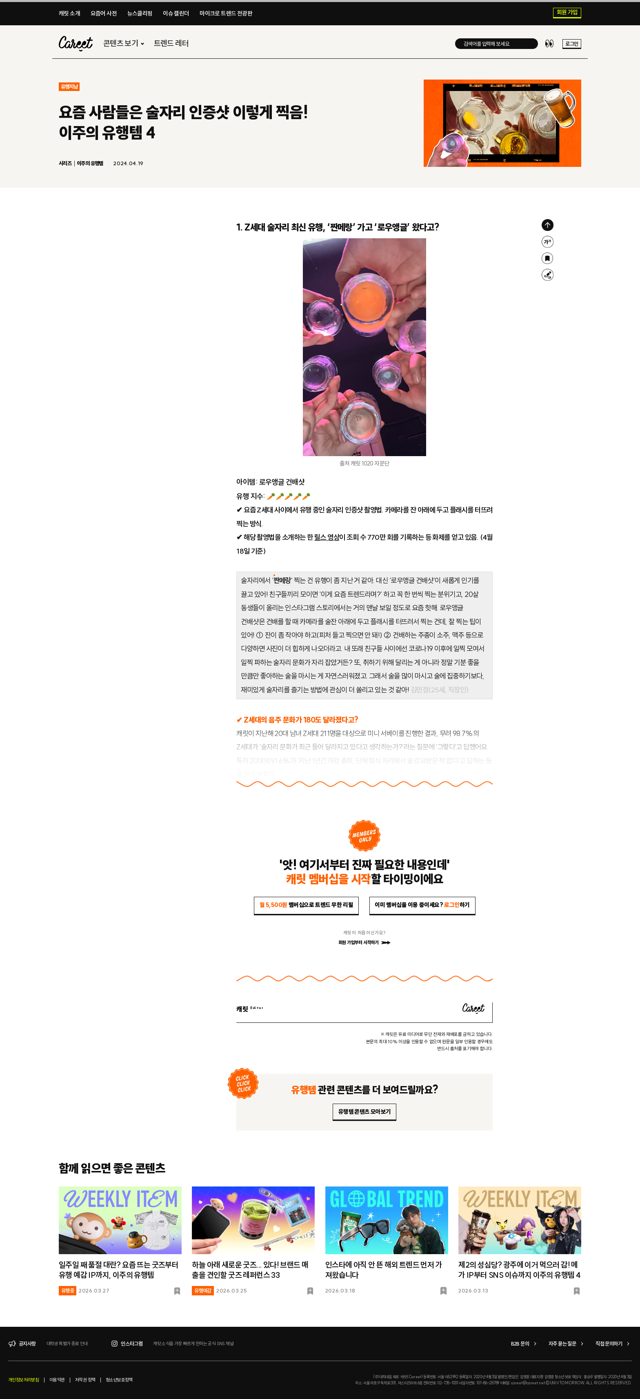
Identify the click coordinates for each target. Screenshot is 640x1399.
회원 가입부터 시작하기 (364, 942)
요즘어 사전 (104, 13)
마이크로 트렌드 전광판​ (226, 13)
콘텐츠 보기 (124, 43)
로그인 (571, 43)
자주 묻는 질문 (567, 1344)
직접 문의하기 (614, 1344)
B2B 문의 (525, 1344)
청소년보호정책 (119, 1380)
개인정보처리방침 (23, 1380)
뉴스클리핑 (140, 13)
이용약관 (57, 1380)
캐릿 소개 (69, 13)
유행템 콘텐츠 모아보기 (364, 1111)
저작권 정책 (85, 1380)
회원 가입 (567, 12)
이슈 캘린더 (176, 13)
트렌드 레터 (171, 43)
